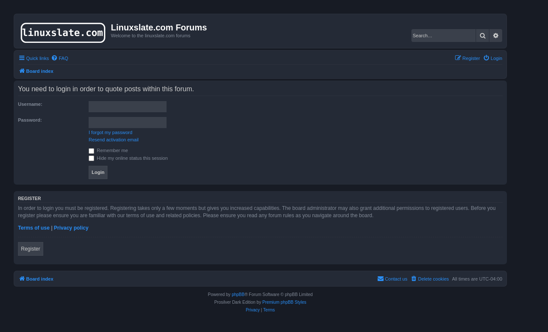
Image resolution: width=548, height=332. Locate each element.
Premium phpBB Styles (284, 302)
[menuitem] (59, 58)
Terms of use (34, 228)
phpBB (238, 294)
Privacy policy (71, 228)
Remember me (108, 150)
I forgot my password (110, 132)
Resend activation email (114, 139)
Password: (30, 120)
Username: (30, 104)
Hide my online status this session (128, 158)
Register (30, 249)
